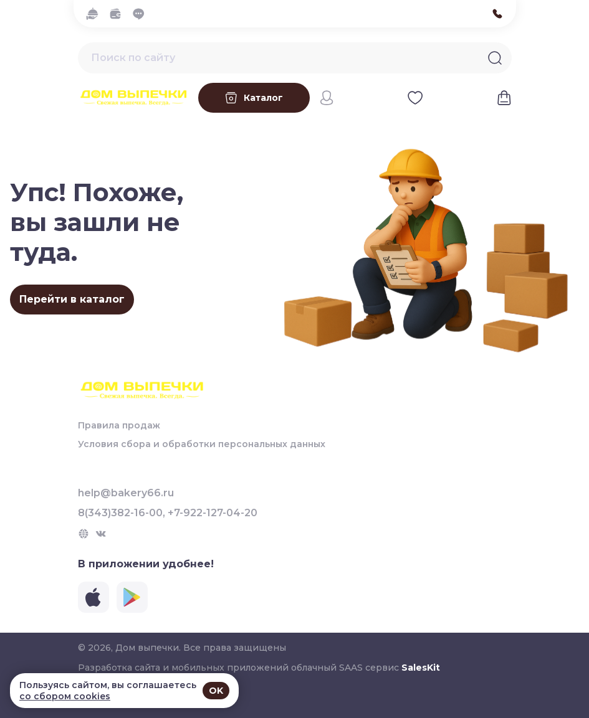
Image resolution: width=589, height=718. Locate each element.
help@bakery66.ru (126, 493)
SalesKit (420, 667)
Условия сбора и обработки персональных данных (201, 444)
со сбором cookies (64, 696)
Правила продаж (119, 425)
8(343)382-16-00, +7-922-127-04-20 (167, 513)
